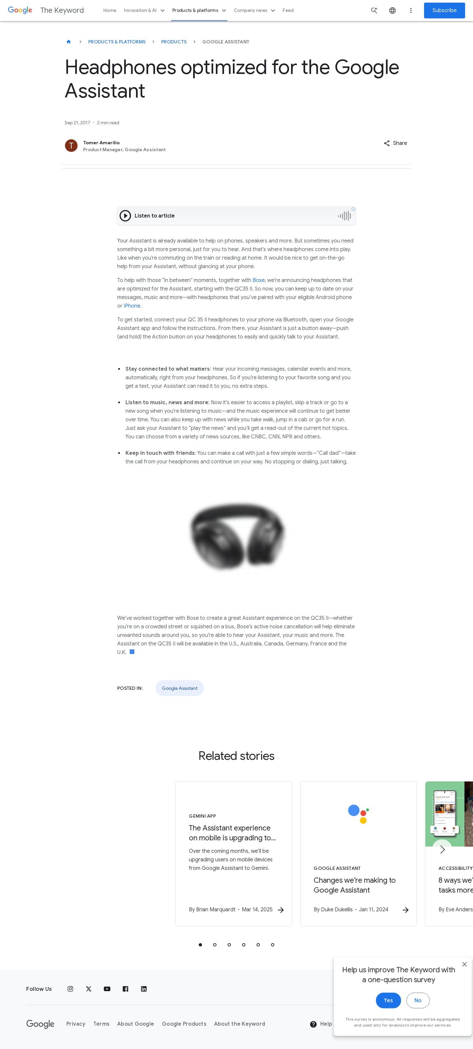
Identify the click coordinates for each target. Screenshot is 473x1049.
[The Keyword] (69, 42)
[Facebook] (125, 989)
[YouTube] (107, 989)
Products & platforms (200, 10)
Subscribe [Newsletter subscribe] (445, 10)
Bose (259, 280)
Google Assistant (179, 688)
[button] (395, 143)
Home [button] (109, 10)
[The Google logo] (40, 1024)
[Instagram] (70, 989)
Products (174, 42)
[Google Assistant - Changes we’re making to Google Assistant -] (322, 854)
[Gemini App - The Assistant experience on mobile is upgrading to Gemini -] (150, 854)
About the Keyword (239, 1024)
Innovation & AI (145, 10)
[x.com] (89, 989)
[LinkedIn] (144, 989)
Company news (255, 10)
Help (320, 1025)
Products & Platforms (117, 42)
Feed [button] (288, 10)
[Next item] (442, 850)
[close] (452, 989)
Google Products (184, 1024)
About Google (135, 1024)
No (406, 1025)
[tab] (200, 946)
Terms (101, 1024)
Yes (376, 1025)
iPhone (132, 306)
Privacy (75, 1024)
